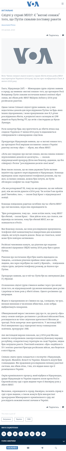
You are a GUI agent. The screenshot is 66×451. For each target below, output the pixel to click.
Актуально (7, 11)
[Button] (52, 35)
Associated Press (8, 25)
